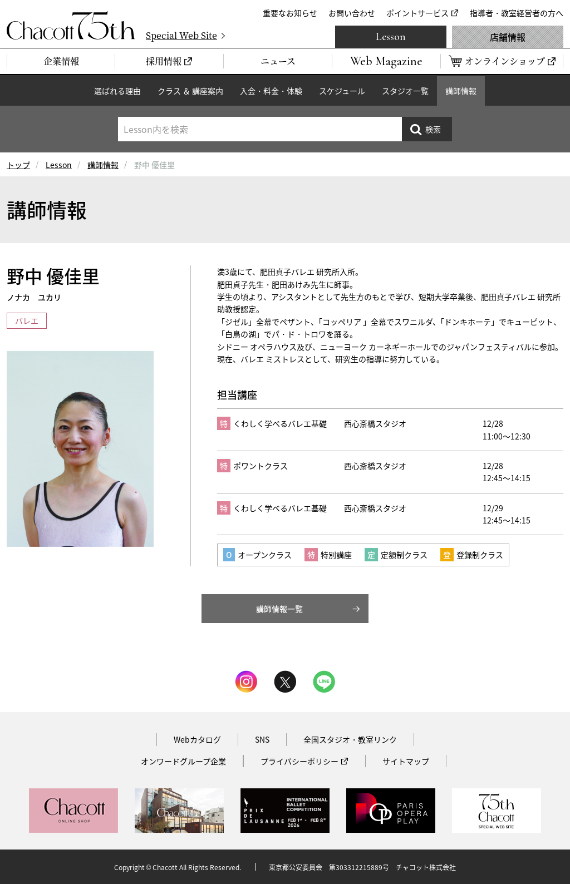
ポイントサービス (417, 12)
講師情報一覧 (279, 608)
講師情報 (460, 90)
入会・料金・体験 (271, 90)
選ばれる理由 (117, 90)
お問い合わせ (351, 12)
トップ (18, 164)
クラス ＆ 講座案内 (190, 90)
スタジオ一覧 (405, 90)
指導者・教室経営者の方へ (516, 12)
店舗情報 (507, 36)
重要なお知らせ (290, 12)
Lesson (391, 36)
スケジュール (342, 90)
